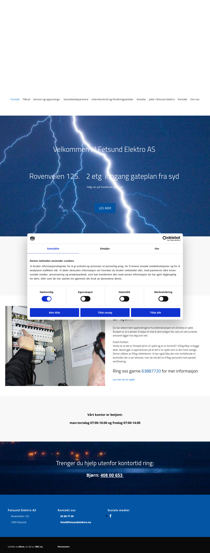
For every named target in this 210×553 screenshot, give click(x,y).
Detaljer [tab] (105, 248)
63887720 (151, 371)
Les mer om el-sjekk (124, 379)
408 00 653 (112, 475)
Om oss (194, 99)
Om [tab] (157, 248)
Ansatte (141, 99)
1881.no (39, 546)
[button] (105, 208)
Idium (21, 546)
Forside (15, 99)
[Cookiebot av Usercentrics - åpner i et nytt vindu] (165, 238)
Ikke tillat (54, 312)
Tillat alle (155, 312)
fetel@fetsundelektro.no (75, 522)
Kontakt (182, 99)
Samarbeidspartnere (75, 99)
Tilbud (26, 99)
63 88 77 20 (67, 516)
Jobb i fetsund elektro (162, 99)
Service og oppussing (46, 99)
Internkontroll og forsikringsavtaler (112, 99)
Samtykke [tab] (53, 248)
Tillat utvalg (105, 312)
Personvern (64, 546)
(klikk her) (118, 187)
